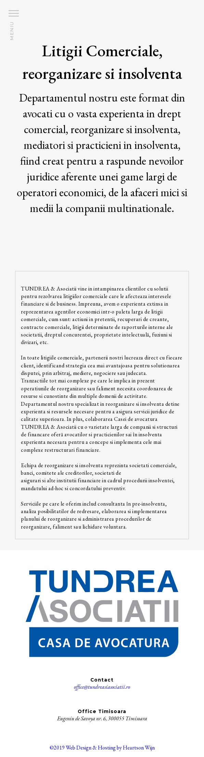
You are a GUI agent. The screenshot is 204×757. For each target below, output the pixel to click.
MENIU (11, 31)
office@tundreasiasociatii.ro (102, 686)
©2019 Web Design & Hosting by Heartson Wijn (102, 747)
